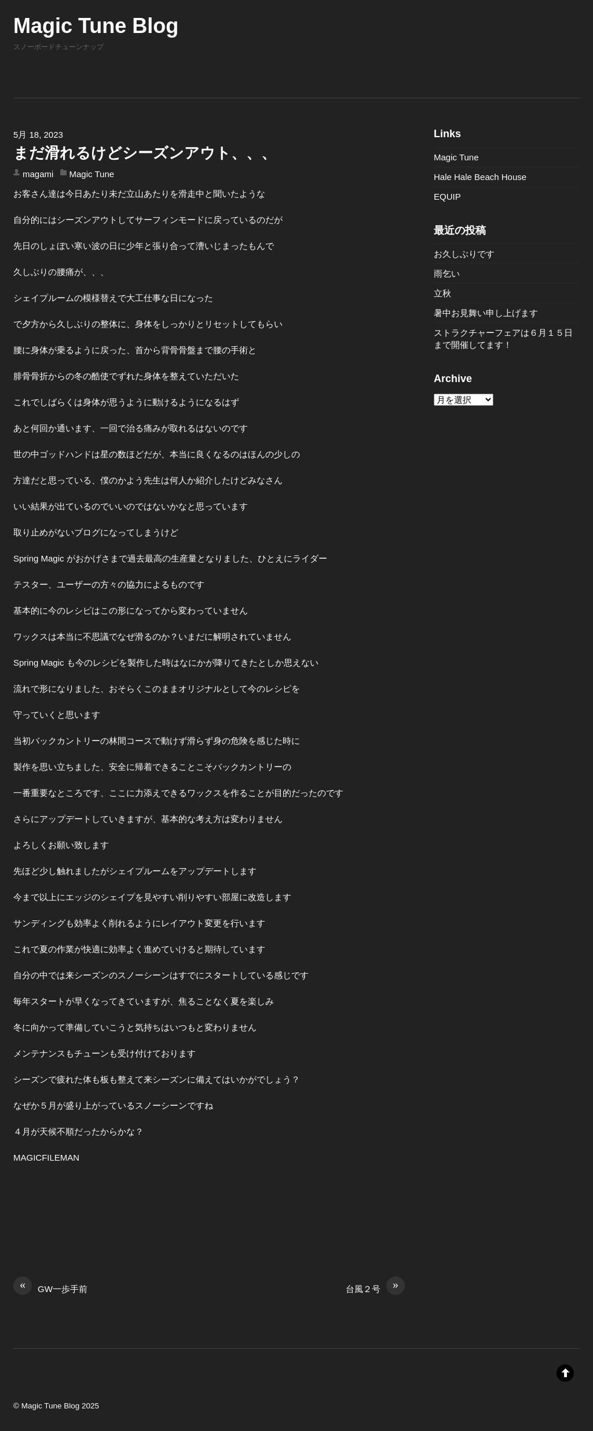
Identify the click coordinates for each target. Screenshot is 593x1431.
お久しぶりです (464, 254)
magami (38, 174)
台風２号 (375, 1288)
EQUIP (447, 196)
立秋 (442, 293)
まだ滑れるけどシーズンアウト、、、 (144, 153)
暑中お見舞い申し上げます (486, 313)
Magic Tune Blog (50, 1405)
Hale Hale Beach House (480, 177)
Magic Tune (92, 174)
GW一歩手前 (50, 1288)
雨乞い (447, 273)
